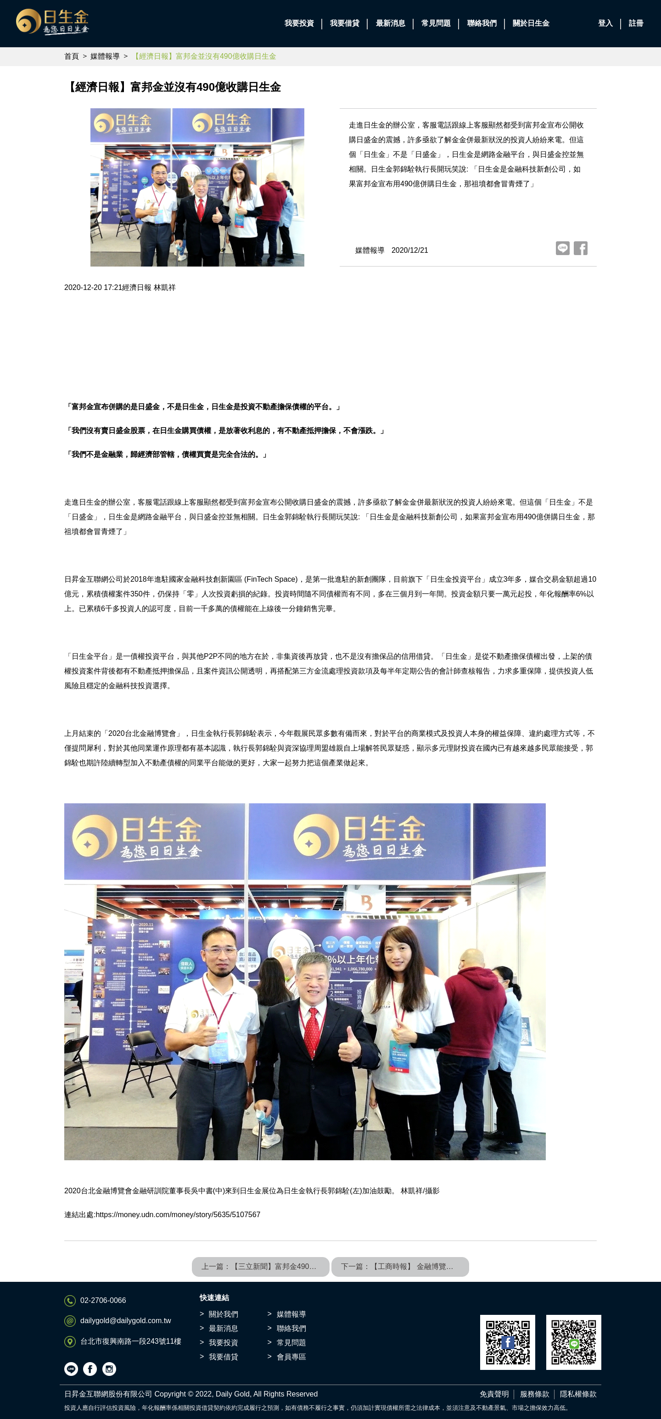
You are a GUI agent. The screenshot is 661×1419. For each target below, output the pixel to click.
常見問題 (291, 1343)
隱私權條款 (578, 1394)
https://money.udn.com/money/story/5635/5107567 (177, 1215)
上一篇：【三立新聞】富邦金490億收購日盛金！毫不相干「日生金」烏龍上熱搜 (266, 1266)
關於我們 (223, 1314)
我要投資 (223, 1343)
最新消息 (223, 1328)
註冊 (636, 23)
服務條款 (534, 1394)
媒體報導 (105, 56)
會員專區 (291, 1357)
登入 (605, 23)
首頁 (71, 56)
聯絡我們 (291, 1328)
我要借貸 (223, 1357)
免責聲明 (494, 1394)
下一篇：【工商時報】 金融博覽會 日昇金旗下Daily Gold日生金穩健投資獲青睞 (405, 1266)
